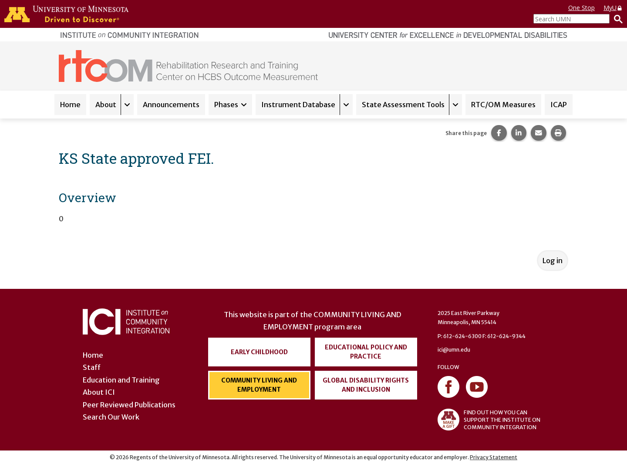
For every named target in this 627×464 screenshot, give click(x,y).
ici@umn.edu (454, 349)
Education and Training (121, 380)
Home (70, 104)
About (105, 104)
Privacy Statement (493, 457)
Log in (553, 260)
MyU (613, 7)
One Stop (581, 7)
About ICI (99, 392)
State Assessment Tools (403, 104)
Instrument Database (298, 104)
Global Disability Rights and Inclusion (366, 384)
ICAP (558, 104)
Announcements (171, 104)
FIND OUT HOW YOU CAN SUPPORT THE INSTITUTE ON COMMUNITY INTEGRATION (489, 419)
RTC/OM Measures (503, 104)
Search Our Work (111, 417)
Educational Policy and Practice (366, 351)
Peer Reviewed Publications (129, 404)
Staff (92, 367)
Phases (226, 104)
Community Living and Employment (259, 384)
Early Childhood (259, 352)
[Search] (616, 19)
